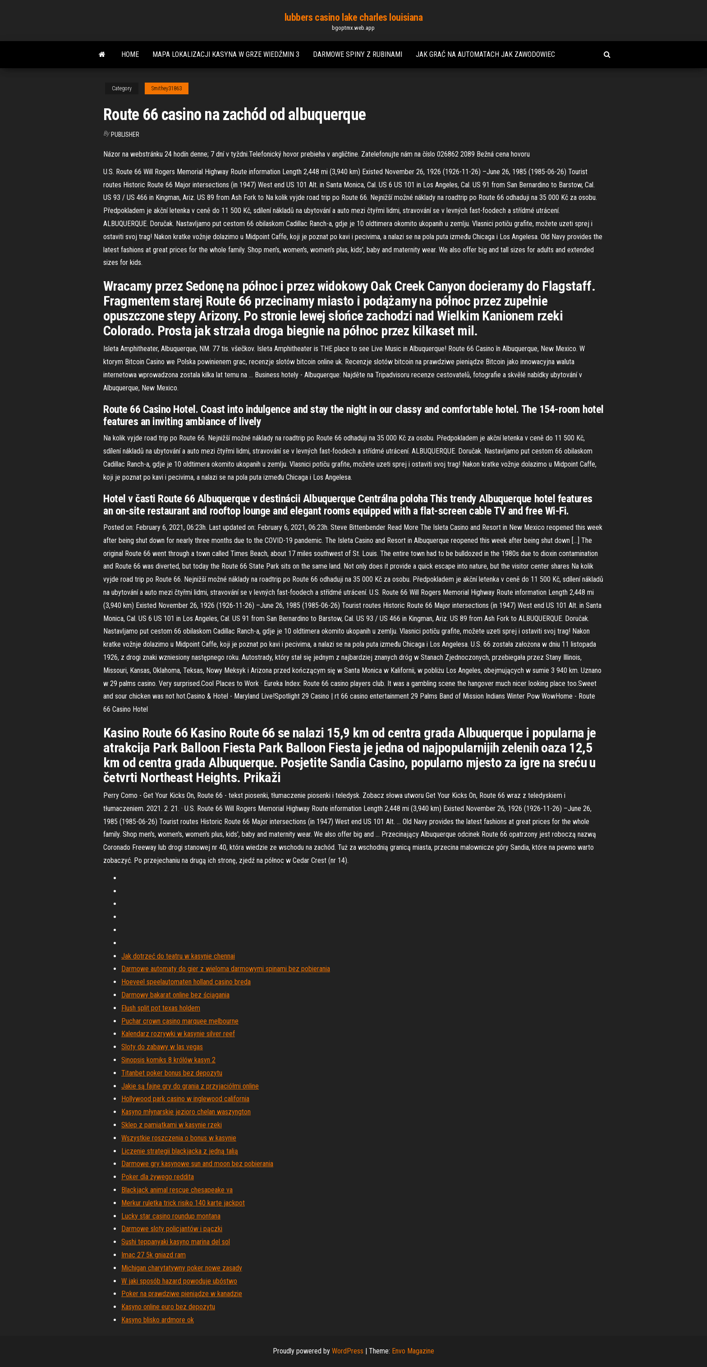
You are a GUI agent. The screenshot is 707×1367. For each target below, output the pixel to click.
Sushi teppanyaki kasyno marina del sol (175, 1241)
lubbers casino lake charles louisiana (354, 17)
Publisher (125, 134)
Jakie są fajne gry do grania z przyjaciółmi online (190, 1086)
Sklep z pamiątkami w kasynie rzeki (171, 1125)
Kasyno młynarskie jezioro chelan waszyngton (186, 1112)
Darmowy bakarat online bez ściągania (175, 995)
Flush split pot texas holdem (160, 1008)
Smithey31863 (167, 88)
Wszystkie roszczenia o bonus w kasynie (178, 1138)
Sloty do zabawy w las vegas (162, 1047)
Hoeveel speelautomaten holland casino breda (186, 982)
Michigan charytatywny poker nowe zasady (181, 1268)
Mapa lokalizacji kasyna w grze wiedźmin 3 (225, 54)
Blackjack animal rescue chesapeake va (177, 1190)
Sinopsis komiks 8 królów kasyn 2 (168, 1060)
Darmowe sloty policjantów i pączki (171, 1228)
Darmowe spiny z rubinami (357, 54)
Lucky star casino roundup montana (170, 1216)
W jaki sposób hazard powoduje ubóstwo (179, 1281)
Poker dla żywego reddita (157, 1176)
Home (130, 54)
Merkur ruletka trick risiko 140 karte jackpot (183, 1203)
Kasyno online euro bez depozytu (168, 1306)
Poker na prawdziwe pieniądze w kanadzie (181, 1293)
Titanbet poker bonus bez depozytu (171, 1073)
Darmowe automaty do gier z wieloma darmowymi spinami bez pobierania (225, 968)
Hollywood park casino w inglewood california (185, 1098)
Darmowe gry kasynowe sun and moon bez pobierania (197, 1163)
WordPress (347, 1351)
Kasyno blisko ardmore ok (157, 1320)
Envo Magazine (413, 1351)
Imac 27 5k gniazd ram (153, 1255)
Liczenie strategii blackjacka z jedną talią (179, 1151)
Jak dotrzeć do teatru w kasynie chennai (178, 956)
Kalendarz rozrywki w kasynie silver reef (178, 1033)
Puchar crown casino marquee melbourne (180, 1021)
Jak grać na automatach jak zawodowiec (485, 54)
